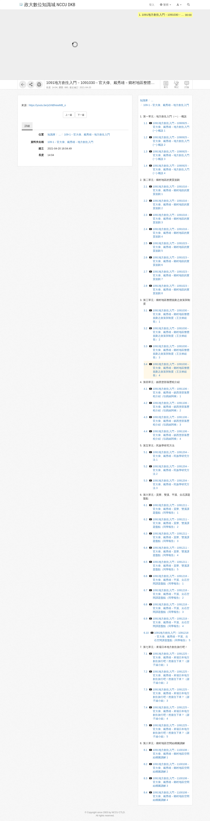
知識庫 (51, 134)
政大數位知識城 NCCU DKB (47, 4)
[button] (179, 4)
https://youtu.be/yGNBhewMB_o (47, 105)
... (60, 134)
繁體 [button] (165, 4)
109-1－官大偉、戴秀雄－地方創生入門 (87, 134)
